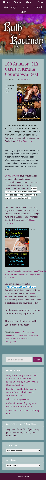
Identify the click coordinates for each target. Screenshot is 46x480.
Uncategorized (10, 341)
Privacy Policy (23, 476)
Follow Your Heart (25, 141)
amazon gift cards (22, 332)
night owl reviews (12, 338)
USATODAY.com (12, 176)
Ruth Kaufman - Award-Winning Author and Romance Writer (23, 35)
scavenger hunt (25, 338)
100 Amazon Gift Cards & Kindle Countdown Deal (21, 69)
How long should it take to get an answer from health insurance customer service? (21, 392)
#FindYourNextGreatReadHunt (21, 287)
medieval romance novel (28, 335)
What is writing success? (17, 399)
